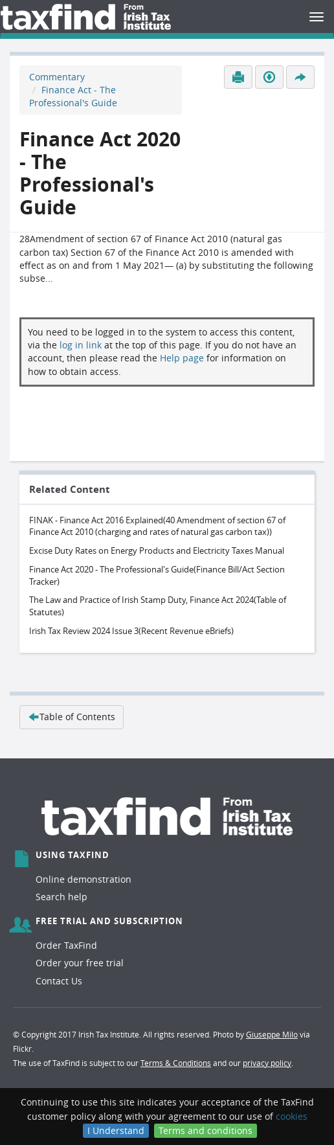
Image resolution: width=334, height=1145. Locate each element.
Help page (182, 358)
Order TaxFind (66, 945)
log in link (81, 345)
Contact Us (59, 981)
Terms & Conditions (175, 1063)
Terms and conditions (205, 1130)
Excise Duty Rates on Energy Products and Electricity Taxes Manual (156, 550)
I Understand (115, 1130)
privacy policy (267, 1063)
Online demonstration (83, 879)
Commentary (57, 77)
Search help (61, 896)
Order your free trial (80, 963)
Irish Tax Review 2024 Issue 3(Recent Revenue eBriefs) (131, 631)
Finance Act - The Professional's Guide (73, 96)
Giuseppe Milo (272, 1034)
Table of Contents (71, 716)
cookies (291, 1116)
